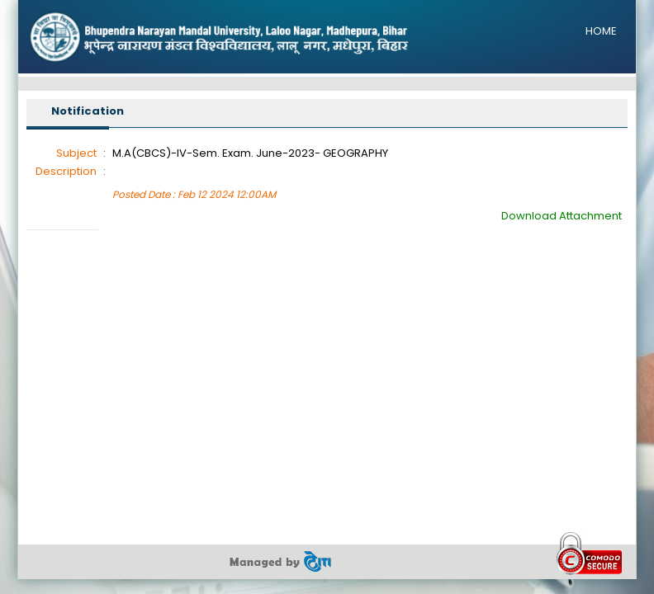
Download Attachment (561, 216)
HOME (601, 31)
